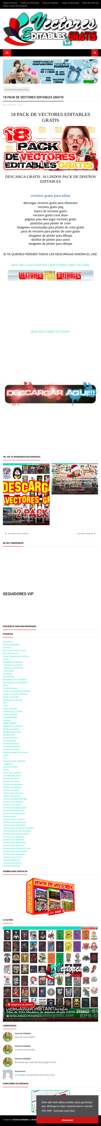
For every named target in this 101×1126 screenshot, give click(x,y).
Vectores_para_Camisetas (14, 825)
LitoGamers (36, 1120)
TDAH (5, 755)
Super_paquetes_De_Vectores (15, 752)
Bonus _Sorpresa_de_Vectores (16, 656)
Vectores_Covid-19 (11, 778)
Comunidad (8, 671)
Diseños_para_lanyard (12, 700)
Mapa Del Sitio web (90, 3)
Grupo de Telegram (50, 3)
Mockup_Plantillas (11, 729)
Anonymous (20, 1071)
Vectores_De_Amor (11, 781)
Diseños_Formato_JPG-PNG (15, 694)
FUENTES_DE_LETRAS (12, 712)
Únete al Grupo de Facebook (15, 6)
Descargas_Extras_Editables (15, 682)
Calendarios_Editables (12, 662)
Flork (5, 706)
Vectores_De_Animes (12, 787)
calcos (6, 659)
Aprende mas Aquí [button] (64, 1110)
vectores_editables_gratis (14, 813)
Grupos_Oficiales (10, 714)
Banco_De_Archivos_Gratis (14, 650)
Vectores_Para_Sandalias (14, 854)
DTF (4, 703)
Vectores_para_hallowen (13, 840)
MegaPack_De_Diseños (13, 726)
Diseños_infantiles (11, 697)
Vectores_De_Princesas (13, 802)
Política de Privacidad (29, 3)
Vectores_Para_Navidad (13, 845)
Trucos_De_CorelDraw (12, 773)
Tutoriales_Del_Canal (12, 776)
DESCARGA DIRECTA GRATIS (50, 331)
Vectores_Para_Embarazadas (16, 834)
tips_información (10, 767)
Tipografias (8, 764)
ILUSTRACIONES (10, 717)
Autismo (6, 647)
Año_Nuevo (8, 642)
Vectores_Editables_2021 (14, 810)
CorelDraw (7, 674)
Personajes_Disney (11, 744)
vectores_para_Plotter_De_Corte (16, 848)
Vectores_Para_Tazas (12, 857)
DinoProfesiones (10, 688)
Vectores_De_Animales (13, 784)
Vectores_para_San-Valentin (15, 851)
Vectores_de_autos (11, 790)
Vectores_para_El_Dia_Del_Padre (17, 831)
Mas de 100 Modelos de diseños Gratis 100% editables (48, 1012)
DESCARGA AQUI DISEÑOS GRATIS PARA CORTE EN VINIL (50, 265)
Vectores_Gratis (9, 816)
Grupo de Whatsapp (71, 3)
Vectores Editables (23, 1033)
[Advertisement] (50, 307)
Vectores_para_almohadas (14, 822)
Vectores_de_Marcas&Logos (15, 799)
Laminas (7, 720)
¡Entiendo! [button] (67, 1120)
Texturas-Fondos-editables (14, 761)
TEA (4, 758)
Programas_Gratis (11, 749)
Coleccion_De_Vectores (13, 668)
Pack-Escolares (9, 741)
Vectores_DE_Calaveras (13, 793)
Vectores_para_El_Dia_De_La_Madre (18, 828)
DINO (5, 685)
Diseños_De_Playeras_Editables (16, 691)
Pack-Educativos (10, 738)
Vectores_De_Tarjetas (12, 805)
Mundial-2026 (9, 735)
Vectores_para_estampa (13, 837)
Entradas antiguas (86, 533)
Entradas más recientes (16, 533)
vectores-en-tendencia (12, 863)
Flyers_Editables (10, 709)
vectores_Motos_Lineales (13, 819)
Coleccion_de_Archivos (13, 665)
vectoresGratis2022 (11, 866)
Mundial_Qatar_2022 (12, 732)
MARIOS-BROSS (9, 723)
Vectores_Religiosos (11, 860)
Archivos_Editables (11, 645)
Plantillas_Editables (11, 746)
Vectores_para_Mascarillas (14, 843)
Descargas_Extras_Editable (14, 679)
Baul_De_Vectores (10, 653)
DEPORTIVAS (8, 677)
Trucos (6, 770)
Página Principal (10, 3)
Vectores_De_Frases (11, 796)
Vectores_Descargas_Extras (17, 89)
